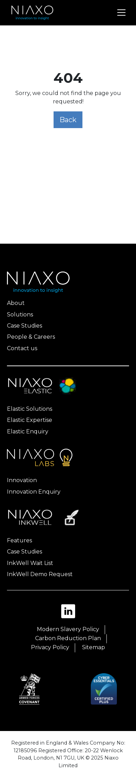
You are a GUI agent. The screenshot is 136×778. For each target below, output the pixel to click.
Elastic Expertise (29, 420)
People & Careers (31, 336)
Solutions (20, 314)
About (16, 303)
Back (68, 120)
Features (19, 540)
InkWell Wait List (30, 563)
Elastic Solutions (29, 409)
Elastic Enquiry (27, 431)
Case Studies (24, 325)
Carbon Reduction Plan (68, 638)
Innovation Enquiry (34, 491)
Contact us (22, 348)
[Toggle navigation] (121, 12)
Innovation (22, 480)
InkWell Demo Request (40, 574)
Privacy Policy (50, 647)
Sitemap (93, 647)
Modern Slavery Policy (68, 629)
